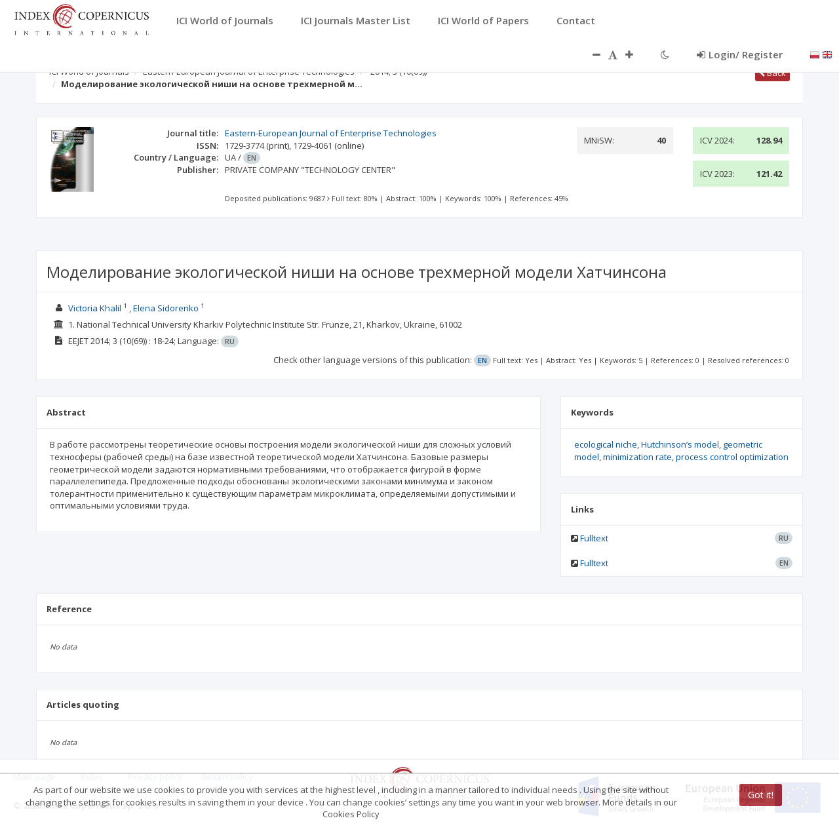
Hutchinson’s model (680, 444)
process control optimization (732, 457)
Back (772, 73)
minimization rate (637, 457)
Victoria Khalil (94, 308)
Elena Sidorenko (166, 308)
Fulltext (594, 538)
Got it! (760, 794)
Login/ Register (740, 54)
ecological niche (605, 444)
